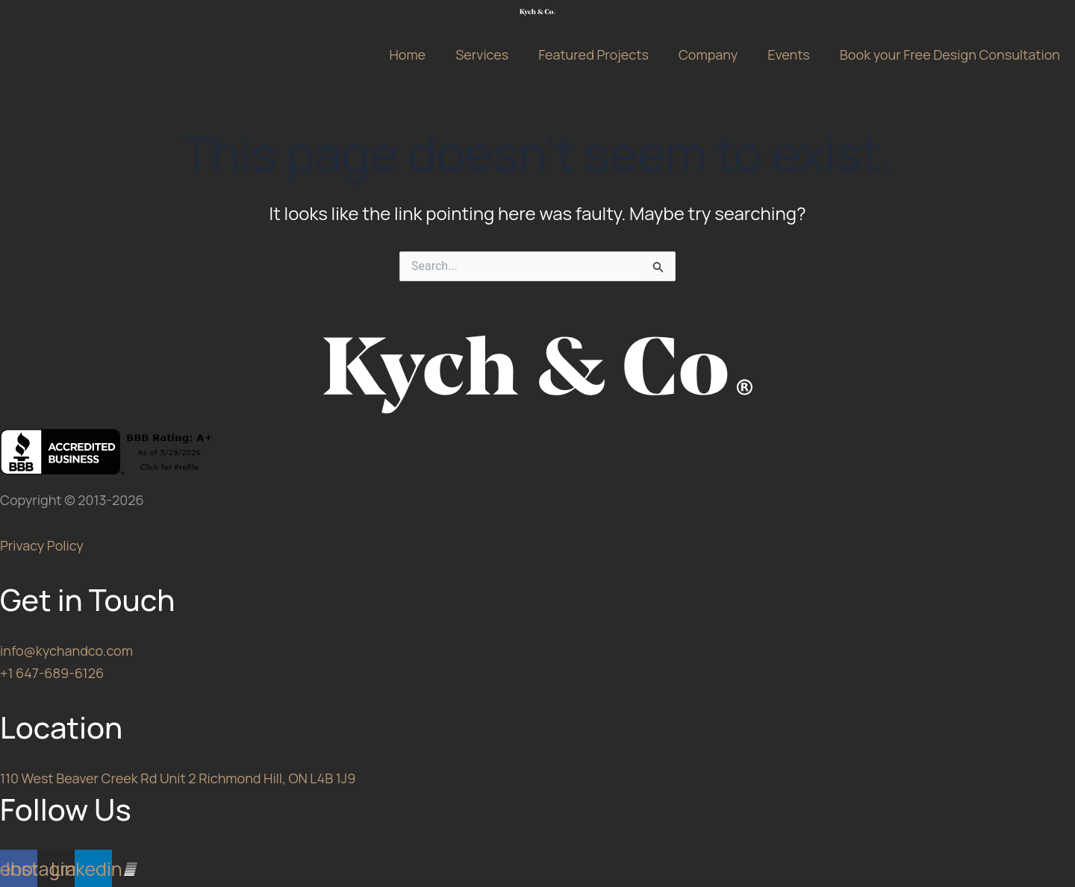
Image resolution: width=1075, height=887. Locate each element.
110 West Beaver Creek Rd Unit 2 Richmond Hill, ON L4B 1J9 (177, 778)
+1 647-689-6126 (52, 673)
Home (407, 54)
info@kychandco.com (66, 650)
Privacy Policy (42, 545)
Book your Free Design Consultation (950, 54)
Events (788, 54)
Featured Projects (593, 54)
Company (708, 54)
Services (481, 54)
